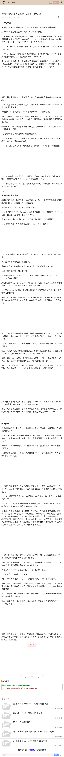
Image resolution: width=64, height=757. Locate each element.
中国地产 (33, 750)
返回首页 (56, 2)
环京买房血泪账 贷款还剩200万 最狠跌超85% (34, 731)
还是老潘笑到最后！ (22, 722)
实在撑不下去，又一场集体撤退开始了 (31, 741)
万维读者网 (11, 2)
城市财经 (4, 17)
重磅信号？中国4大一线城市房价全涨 (30, 704)
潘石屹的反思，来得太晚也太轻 (28, 713)
